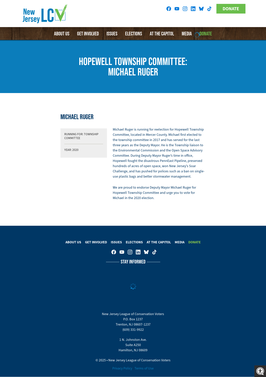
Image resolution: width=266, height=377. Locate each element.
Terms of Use (144, 368)
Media (179, 242)
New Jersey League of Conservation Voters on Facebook (169, 9)
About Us (61, 33)
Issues (112, 33)
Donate (231, 9)
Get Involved (88, 33)
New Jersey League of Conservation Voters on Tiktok (209, 9)
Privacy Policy (122, 368)
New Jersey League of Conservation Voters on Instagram (185, 9)
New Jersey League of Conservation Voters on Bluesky (201, 9)
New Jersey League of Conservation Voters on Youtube (177, 9)
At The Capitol (159, 242)
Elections (133, 33)
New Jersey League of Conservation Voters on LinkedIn (193, 9)
